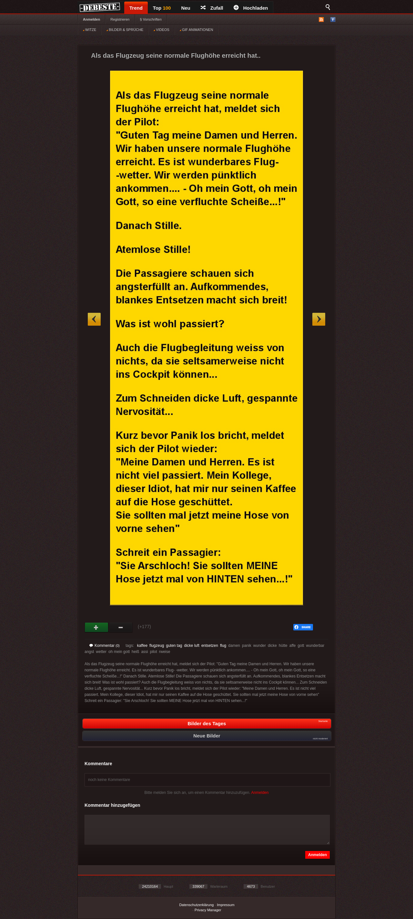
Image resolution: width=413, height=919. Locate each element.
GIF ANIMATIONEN (196, 30)
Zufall (212, 8)
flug (223, 645)
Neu (185, 8)
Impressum (225, 905)
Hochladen (251, 8)
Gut (97, 627)
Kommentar (104, 645)
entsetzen (209, 645)
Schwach (121, 627)
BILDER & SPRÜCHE (124, 30)
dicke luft (191, 645)
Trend (136, 8)
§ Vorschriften (151, 19)
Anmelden (91, 19)
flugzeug (156, 645)
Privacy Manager (208, 910)
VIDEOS (161, 30)
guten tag (174, 645)
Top (162, 8)
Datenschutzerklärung (196, 905)
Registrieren (119, 19)
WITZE (89, 30)
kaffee (142, 645)
